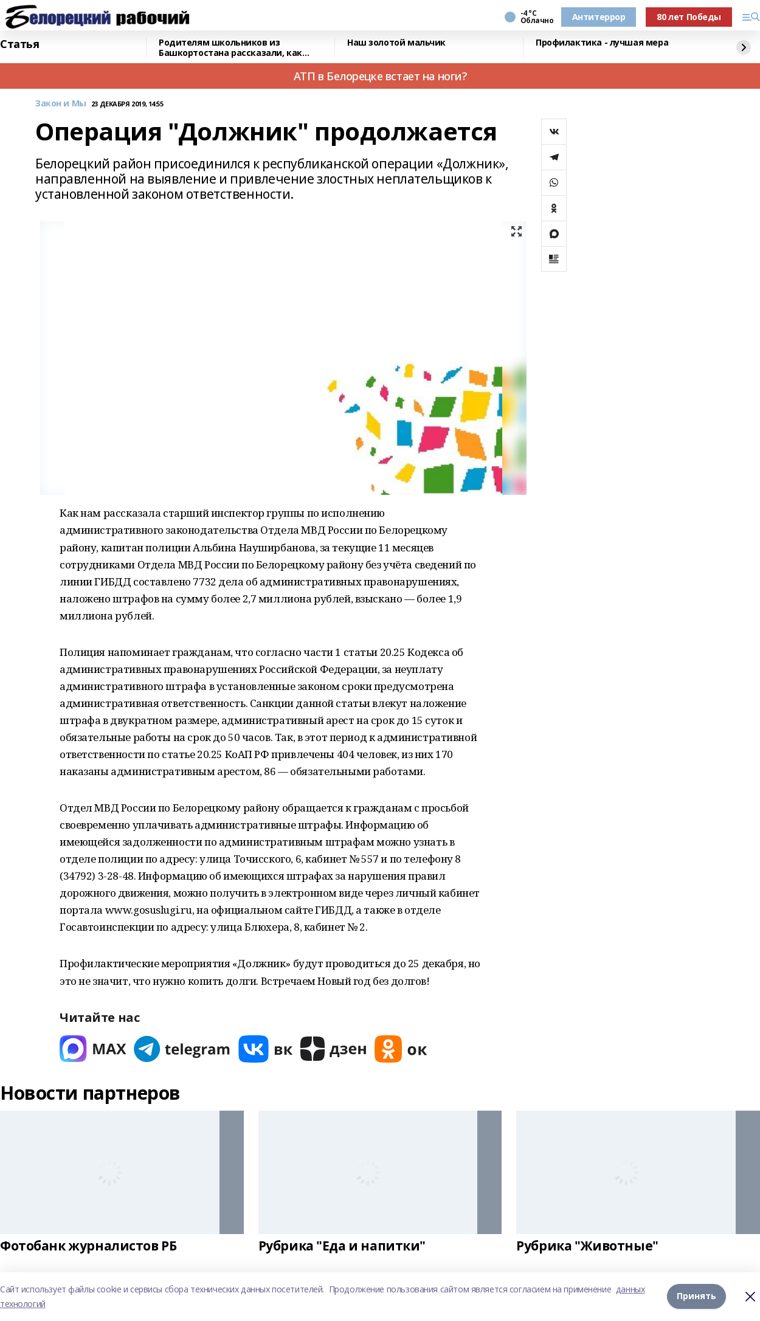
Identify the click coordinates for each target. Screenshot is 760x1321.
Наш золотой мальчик (396, 43)
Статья (19, 44)
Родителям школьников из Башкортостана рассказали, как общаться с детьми (230, 48)
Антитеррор (599, 16)
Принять (696, 1296)
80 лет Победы (689, 16)
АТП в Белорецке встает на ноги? (380, 76)
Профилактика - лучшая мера (602, 43)
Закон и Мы (60, 103)
